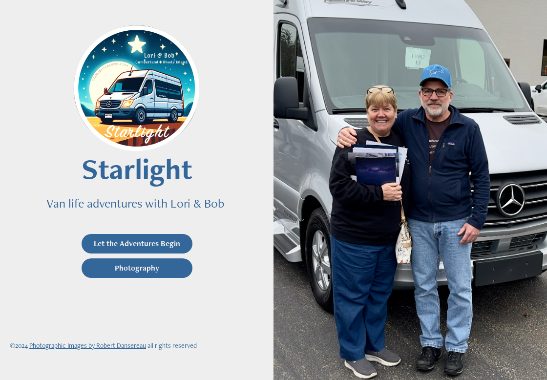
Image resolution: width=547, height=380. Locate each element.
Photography (137, 268)
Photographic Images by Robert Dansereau (87, 345)
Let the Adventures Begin (137, 243)
